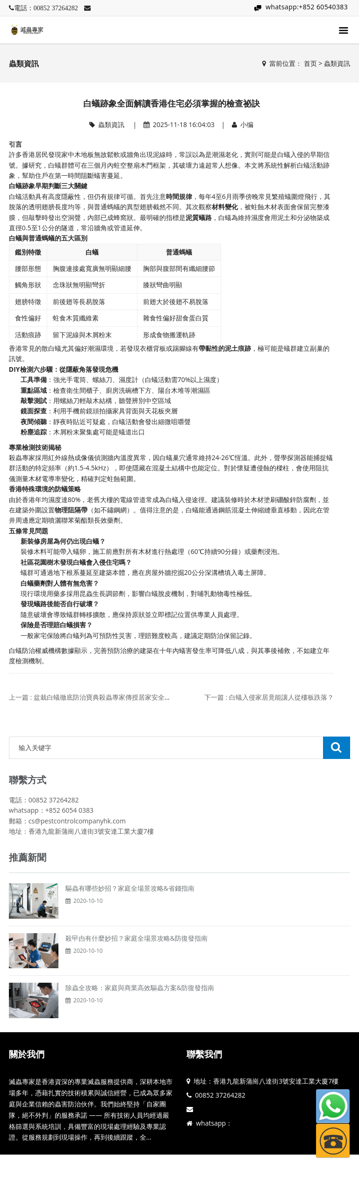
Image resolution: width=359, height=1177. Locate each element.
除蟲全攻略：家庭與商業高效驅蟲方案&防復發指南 (139, 987)
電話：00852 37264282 (46, 8)
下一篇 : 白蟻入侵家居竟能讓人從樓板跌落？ (269, 697)
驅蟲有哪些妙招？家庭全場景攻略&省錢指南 (129, 888)
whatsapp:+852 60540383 (307, 6)
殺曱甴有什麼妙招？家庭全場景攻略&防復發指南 (136, 938)
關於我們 (26, 1054)
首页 (310, 63)
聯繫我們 (204, 1054)
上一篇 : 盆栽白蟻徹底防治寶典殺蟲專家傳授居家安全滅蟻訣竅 (100, 697)
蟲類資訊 (337, 63)
